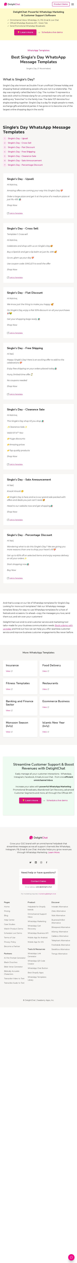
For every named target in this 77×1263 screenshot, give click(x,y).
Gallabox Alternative (59, 936)
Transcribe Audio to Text (14, 983)
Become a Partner (12, 946)
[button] (72, 4)
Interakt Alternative (59, 907)
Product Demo (61, 4)
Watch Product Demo (13, 929)
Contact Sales (38, 881)
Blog (6, 915)
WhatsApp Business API (38, 933)
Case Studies (9, 924)
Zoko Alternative (58, 911)
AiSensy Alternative (59, 932)
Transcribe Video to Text (14, 978)
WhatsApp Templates (38, 50)
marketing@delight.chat (47, 894)
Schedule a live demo (52, 32)
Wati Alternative (58, 915)
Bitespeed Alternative (60, 927)
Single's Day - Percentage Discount (25, 165)
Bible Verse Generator (13, 967)
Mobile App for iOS (36, 942)
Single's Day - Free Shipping (21, 152)
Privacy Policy (10, 942)
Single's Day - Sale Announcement (25, 160)
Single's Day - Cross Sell (19, 143)
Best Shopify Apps (35, 973)
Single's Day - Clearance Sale (22, 156)
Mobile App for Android (37, 937)
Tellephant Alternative (60, 940)
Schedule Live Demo (13, 933)
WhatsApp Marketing (37, 921)
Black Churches (10, 962)
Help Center (9, 920)
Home (7, 907)
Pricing (7, 911)
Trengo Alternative (59, 954)
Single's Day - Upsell (18, 138)
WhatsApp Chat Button (38, 968)
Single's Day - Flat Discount (21, 147)
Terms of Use (9, 937)
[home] (11, 4)
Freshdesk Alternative (60, 945)
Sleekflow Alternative (60, 949)
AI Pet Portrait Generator (15, 958)
